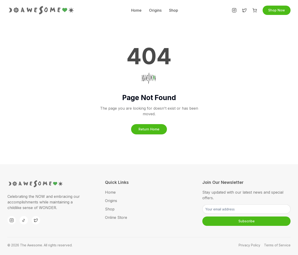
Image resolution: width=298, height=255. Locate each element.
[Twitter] (244, 10)
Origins (155, 10)
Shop (173, 10)
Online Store (116, 217)
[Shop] (254, 10)
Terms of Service (277, 245)
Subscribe (246, 221)
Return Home (149, 129)
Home (136, 10)
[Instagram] (234, 10)
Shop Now (276, 10)
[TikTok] (24, 220)
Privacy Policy (249, 245)
